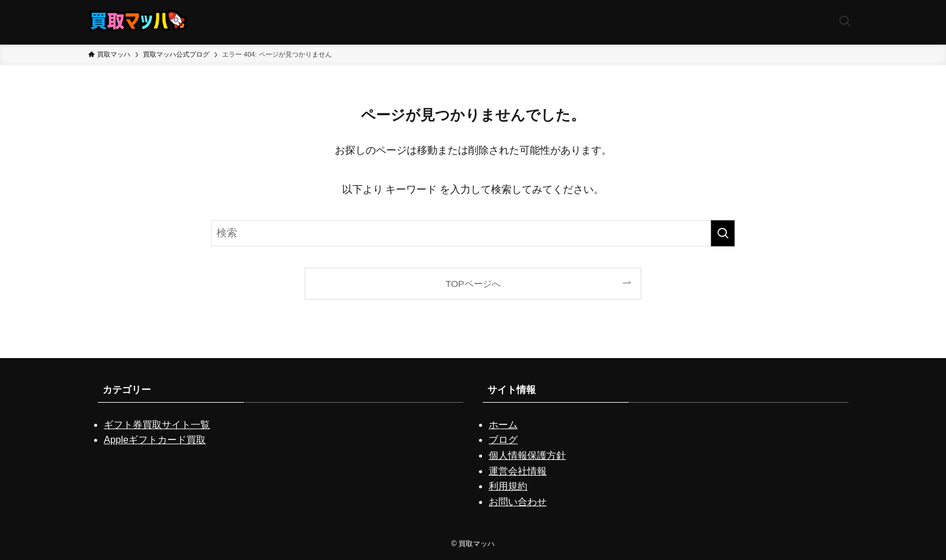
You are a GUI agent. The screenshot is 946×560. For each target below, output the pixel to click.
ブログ (503, 440)
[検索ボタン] (844, 22)
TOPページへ (472, 283)
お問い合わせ (518, 502)
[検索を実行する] (723, 233)
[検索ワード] (473, 233)
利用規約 (508, 486)
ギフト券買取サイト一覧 (157, 425)
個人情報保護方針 (527, 455)
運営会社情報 (518, 471)
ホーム (503, 425)
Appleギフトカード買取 (155, 440)
